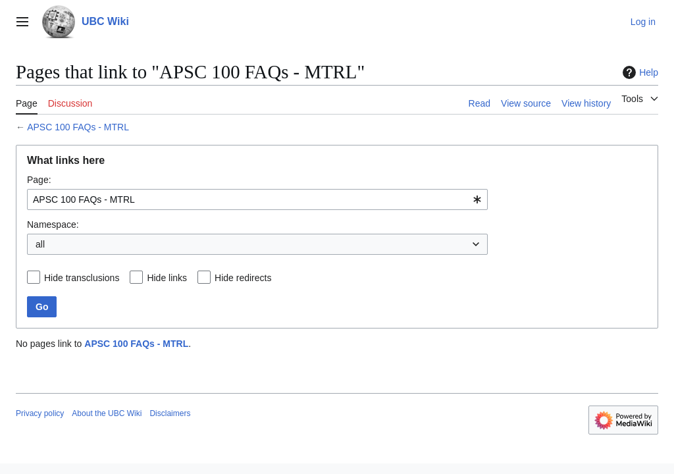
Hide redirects (243, 278)
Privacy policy (40, 413)
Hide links (167, 278)
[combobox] (257, 199)
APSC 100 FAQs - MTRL (78, 127)
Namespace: (53, 224)
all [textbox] (40, 244)
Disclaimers (169, 413)
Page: (39, 179)
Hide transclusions (81, 278)
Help (638, 72)
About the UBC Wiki (107, 413)
